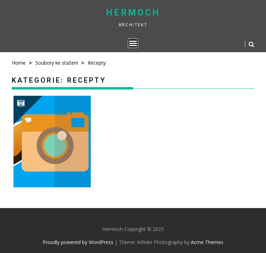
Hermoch (133, 13)
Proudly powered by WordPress (78, 242)
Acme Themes (207, 242)
